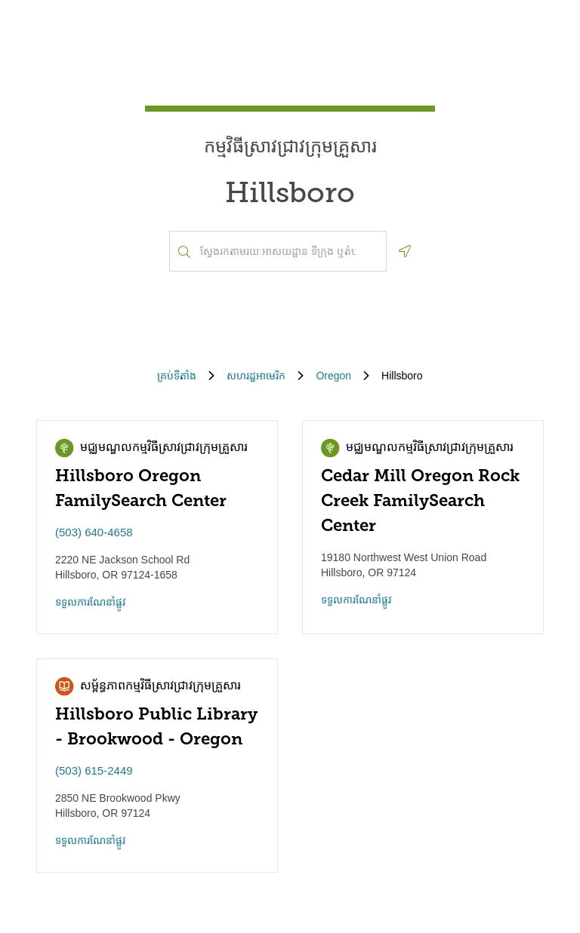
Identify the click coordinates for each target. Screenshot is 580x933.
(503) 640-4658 (94, 532)
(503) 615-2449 (94, 770)
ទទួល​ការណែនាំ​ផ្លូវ (90, 602)
